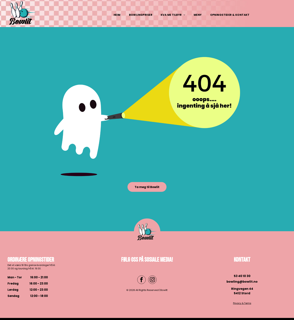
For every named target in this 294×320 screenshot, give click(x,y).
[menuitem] (118, 15)
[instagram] (152, 280)
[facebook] (141, 280)
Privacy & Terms (242, 303)
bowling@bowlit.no (242, 281)
